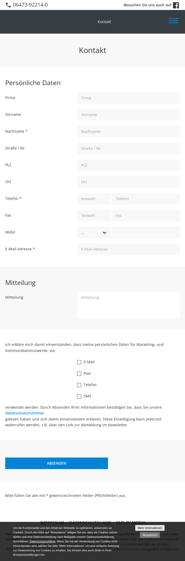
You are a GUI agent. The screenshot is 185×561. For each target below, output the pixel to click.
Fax (8, 215)
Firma (10, 97)
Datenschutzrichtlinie (24, 413)
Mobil (10, 232)
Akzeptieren (150, 535)
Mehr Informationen (150, 527)
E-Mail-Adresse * (20, 248)
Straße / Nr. (15, 148)
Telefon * (13, 198)
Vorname (13, 114)
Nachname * (16, 131)
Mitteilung (14, 297)
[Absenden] (56, 463)
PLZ (8, 164)
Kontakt (104, 21)
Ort (8, 181)
